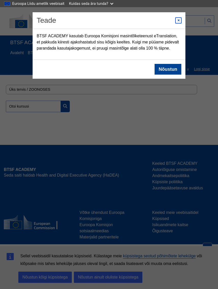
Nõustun (168, 69)
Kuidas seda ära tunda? (91, 3)
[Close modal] (178, 20)
